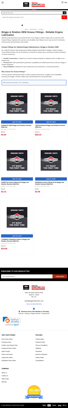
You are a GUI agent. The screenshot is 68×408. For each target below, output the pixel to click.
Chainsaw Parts (6, 342)
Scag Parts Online (7, 357)
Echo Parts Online (7, 339)
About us (4, 372)
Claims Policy (40, 357)
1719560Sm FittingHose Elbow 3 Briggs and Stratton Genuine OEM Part (15, 240)
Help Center (5, 379)
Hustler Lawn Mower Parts (10, 345)
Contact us (5, 375)
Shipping (38, 348)
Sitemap (4, 382)
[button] (22, 25)
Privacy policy (40, 339)
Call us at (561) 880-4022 (34, 304)
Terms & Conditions (41, 345)
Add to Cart (17, 122)
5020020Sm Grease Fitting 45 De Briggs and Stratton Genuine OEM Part (49, 183)
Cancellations (40, 360)
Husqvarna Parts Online (9, 348)
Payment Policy (40, 342)
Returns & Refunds (41, 354)
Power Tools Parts (7, 354)
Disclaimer (39, 351)
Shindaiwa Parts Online (9, 360)
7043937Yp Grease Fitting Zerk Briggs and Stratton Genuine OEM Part (15, 183)
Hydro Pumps (6, 351)
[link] (11, 321)
